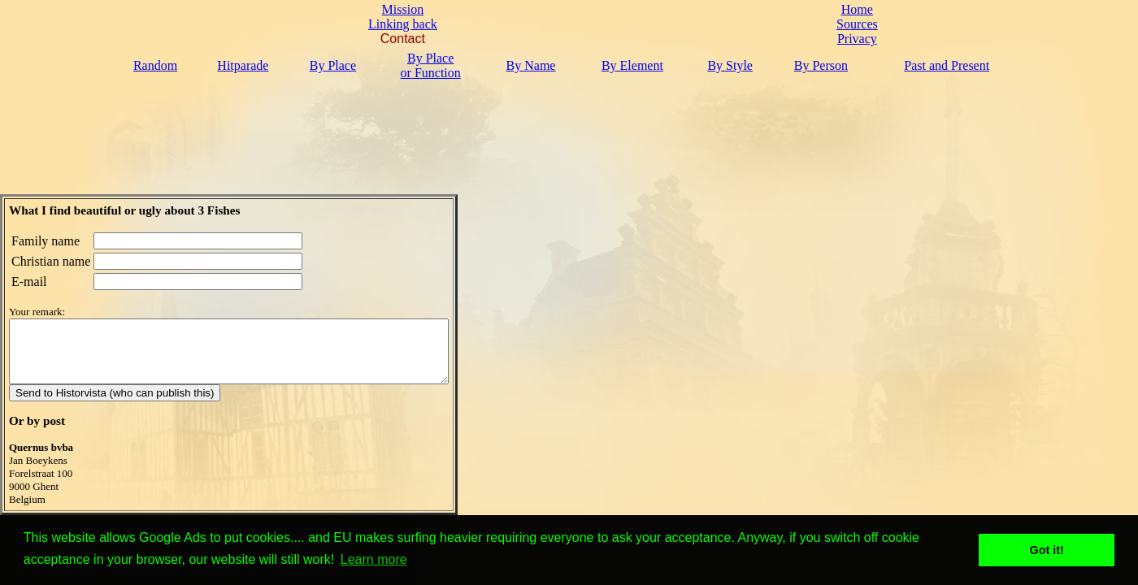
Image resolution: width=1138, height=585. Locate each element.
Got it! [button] (1047, 550)
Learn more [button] (374, 559)
